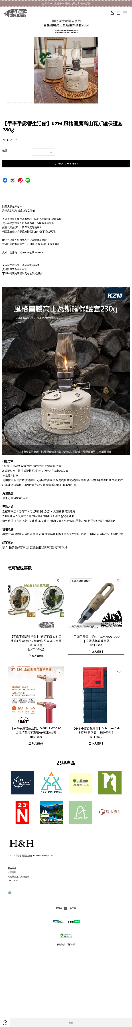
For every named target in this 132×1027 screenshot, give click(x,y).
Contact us (13, 880)
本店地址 (12, 872)
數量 (4, 150)
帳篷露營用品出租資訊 (18, 876)
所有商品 (12, 868)
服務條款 (61, 944)
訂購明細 (35, 547)
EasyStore (48, 856)
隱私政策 (71, 944)
